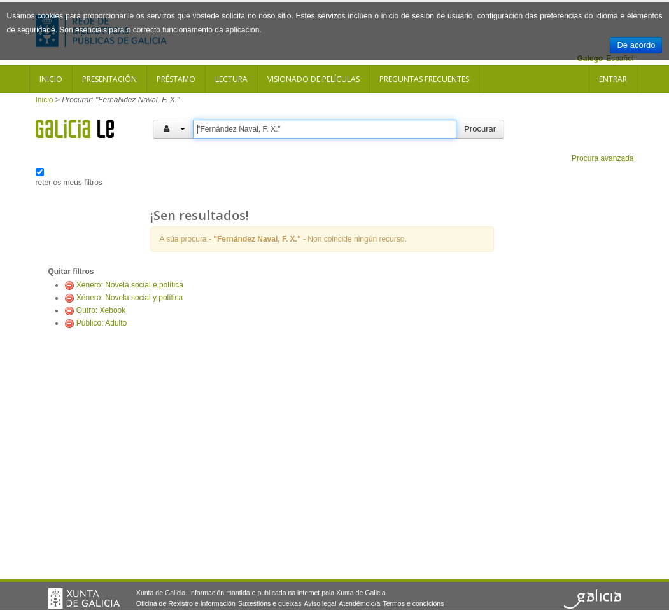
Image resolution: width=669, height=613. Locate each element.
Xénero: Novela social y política (129, 297)
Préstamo (176, 79)
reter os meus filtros (69, 182)
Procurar (480, 129)
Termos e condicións (413, 603)
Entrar (613, 79)
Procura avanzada (602, 158)
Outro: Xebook (100, 310)
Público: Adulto (101, 323)
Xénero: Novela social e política (129, 284)
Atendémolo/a (359, 603)
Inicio (50, 79)
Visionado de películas (313, 79)
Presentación (109, 79)
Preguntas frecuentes (424, 79)
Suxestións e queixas (270, 603)
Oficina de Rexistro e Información (186, 603)
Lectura (231, 79)
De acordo (636, 45)
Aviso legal (320, 603)
